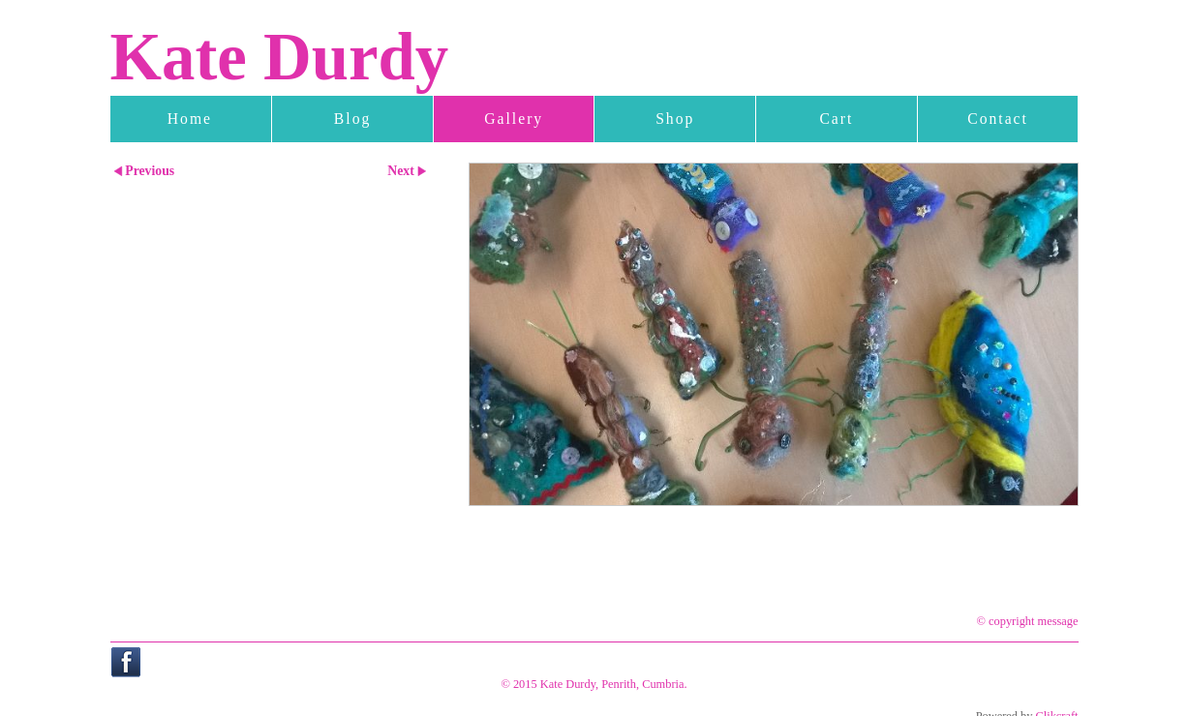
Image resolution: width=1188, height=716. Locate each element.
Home (190, 118)
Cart (836, 118)
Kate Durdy (279, 57)
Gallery (513, 118)
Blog (352, 118)
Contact (997, 118)
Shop (674, 118)
